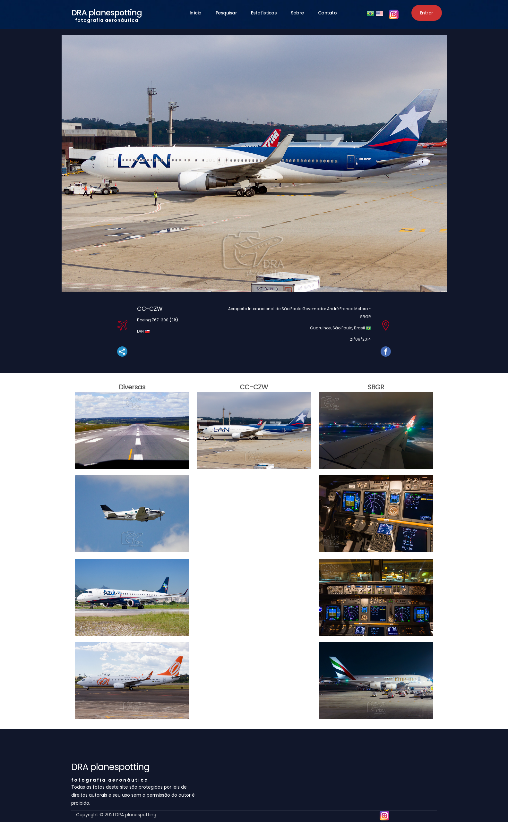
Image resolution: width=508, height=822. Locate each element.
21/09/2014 (360, 339)
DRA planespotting (106, 14)
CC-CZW (150, 309)
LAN (141, 331)
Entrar (426, 13)
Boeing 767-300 (157, 320)
